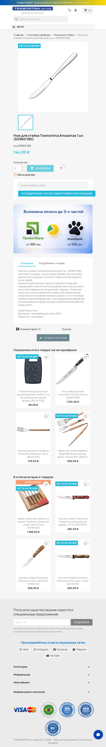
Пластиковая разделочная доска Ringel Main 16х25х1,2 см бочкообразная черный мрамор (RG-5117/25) (33, 396)
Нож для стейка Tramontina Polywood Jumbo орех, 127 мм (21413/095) (73, 580)
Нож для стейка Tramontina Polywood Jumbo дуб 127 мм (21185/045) (33, 580)
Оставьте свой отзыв (53, 337)
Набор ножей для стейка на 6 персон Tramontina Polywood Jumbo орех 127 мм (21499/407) (33, 523)
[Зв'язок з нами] (98, 734)
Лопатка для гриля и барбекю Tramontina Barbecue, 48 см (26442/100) (33, 453)
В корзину (40, 168)
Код (15, 145)
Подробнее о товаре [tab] (52, 263)
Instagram (41, 649)
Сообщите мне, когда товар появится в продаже (56, 193)
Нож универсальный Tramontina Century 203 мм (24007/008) (73, 394)
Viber (24, 649)
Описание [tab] (27, 263)
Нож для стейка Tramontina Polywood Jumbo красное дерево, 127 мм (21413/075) (72, 521)
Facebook (60, 649)
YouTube (53, 655)
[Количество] (17, 168)
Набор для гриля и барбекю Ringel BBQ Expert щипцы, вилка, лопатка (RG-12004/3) (72, 453)
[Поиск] (40, 19)
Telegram (79, 649)
